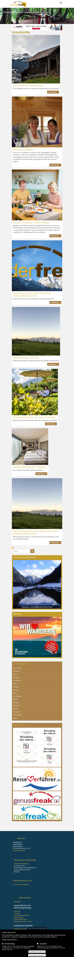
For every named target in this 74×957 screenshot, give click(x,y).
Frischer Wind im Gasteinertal (28, 85)
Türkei (15, 684)
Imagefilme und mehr (20, 929)
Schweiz (15, 690)
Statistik (43, 943)
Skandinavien (17, 696)
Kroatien (16, 677)
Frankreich (16, 712)
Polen (15, 693)
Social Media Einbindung (21, 915)
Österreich (16, 671)
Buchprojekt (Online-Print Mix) (23, 921)
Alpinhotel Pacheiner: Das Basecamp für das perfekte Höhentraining (35, 532)
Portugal (16, 687)
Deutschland (17, 668)
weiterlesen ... (53, 92)
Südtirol (15, 699)
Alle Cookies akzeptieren (37, 955)
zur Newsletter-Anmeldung (21, 884)
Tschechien (16, 680)
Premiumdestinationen (20, 919)
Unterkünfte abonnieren (12, 548)
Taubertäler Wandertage (21, 863)
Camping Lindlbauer (23, 149)
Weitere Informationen (9, 939)
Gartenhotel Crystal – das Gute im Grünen (34, 417)
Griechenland (17, 715)
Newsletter (17, 913)
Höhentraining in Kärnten (26, 357)
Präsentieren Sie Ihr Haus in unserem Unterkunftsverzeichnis (32, 294)
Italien (15, 718)
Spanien (15, 709)
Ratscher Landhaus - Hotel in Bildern (31, 222)
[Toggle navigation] (61, 3)
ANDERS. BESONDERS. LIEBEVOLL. (30, 467)
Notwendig (10, 943)
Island (15, 674)
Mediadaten (17, 901)
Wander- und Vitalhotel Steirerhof (37, 607)
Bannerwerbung (18, 917)
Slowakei (16, 702)
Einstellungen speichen (37, 952)
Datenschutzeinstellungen (37, 928)
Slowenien (16, 705)
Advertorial (17, 911)
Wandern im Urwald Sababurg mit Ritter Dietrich (27, 12)
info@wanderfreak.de (19, 850)
